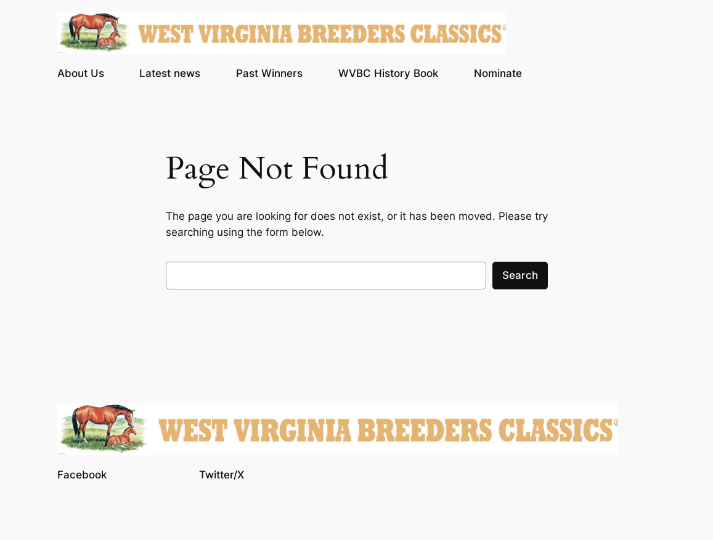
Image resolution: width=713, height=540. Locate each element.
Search (520, 275)
